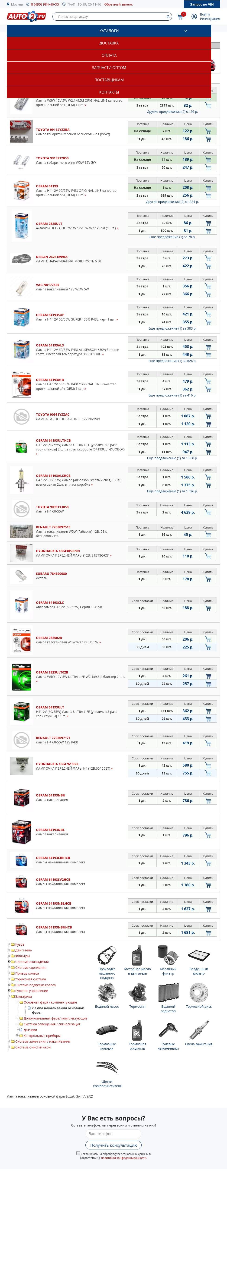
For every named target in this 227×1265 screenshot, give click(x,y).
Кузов (19, 944)
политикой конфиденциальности (123, 1158)
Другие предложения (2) (172, 111)
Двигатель (23, 950)
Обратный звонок (118, 4)
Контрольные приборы (42, 1035)
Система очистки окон (33, 1047)
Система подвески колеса (35, 985)
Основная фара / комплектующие (50, 1002)
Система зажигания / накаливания (42, 1041)
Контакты (109, 92)
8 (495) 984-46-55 (45, 4)
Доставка (109, 43)
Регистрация (210, 18)
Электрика (23, 996)
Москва (17, 4)
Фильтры (22, 956)
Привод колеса (27, 973)
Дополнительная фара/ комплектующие (56, 1018)
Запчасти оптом (109, 67)
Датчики (30, 1030)
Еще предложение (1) (172, 237)
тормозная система (30, 979)
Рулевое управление (31, 990)
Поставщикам (109, 79)
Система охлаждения (32, 962)
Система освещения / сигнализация (52, 1024)
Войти (205, 14)
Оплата (109, 55)
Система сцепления (30, 967)
